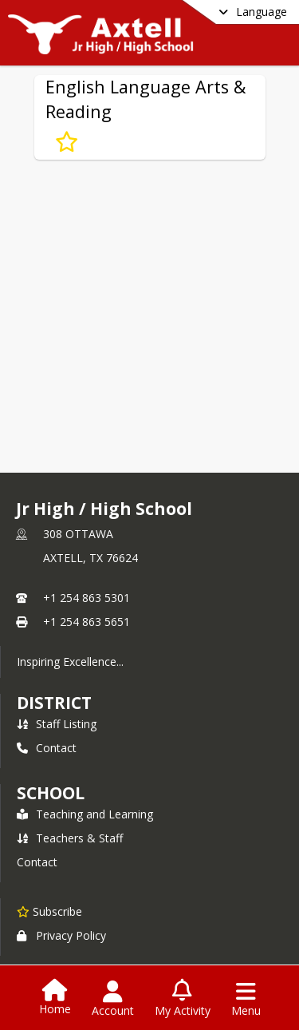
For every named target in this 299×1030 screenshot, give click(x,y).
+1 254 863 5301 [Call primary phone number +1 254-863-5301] (86, 597)
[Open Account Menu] (113, 999)
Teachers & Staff (70, 838)
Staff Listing (56, 723)
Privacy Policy (61, 935)
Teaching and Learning (85, 814)
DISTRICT (54, 702)
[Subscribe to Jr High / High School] (49, 911)
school (51, 793)
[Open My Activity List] (182, 999)
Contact (47, 747)
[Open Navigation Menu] (246, 999)
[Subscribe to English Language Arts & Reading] (66, 142)
